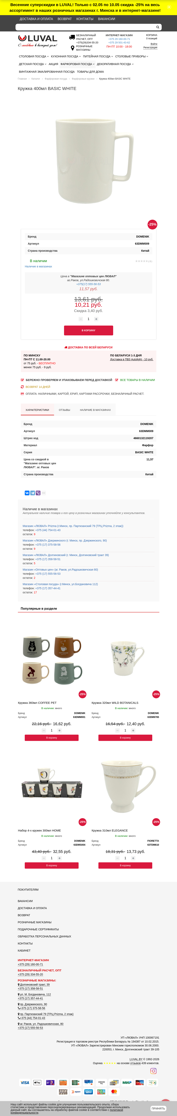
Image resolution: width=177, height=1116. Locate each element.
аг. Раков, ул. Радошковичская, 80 (40, 1023)
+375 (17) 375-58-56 (48, 544)
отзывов (135, 1063)
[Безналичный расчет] (86, 42)
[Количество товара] (89, 319)
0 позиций (151, 36)
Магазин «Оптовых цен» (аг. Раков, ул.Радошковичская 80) (60, 569)
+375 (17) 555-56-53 (48, 573)
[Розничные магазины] (83, 49)
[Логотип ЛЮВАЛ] (39, 41)
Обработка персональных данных (44, 936)
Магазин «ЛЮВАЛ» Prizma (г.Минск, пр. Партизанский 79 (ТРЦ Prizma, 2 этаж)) (73, 526)
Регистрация (150, 47)
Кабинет (24, 950)
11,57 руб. (88, 289)
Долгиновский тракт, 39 (34, 984)
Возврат (65, 19)
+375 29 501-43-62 (119, 42)
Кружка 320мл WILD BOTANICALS (115, 702)
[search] (158, 27)
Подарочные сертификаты (38, 929)
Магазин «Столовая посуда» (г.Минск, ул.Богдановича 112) (60, 584)
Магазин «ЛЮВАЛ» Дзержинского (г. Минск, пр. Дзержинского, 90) (65, 540)
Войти (154, 44)
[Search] (85, 27)
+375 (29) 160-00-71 (30, 964)
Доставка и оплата (36, 19)
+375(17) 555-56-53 (88, 284)
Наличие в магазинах (38, 263)
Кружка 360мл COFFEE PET (37, 702)
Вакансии (106, 19)
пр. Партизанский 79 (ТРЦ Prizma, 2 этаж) (45, 1014)
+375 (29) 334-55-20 (30, 974)
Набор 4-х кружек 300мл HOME (39, 830)
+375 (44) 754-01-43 (48, 530)
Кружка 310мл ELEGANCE (110, 830)
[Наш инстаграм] (153, 1070)
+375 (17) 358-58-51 (48, 559)
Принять (158, 1108)
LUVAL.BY (136, 1059)
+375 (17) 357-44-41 (48, 588)
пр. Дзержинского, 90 (32, 1004)
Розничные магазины (34, 922)
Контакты (84, 19)
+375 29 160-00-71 (119, 39)
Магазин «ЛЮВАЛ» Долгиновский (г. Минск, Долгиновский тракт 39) (66, 555)
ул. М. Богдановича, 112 (34, 994)
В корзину (51, 737)
